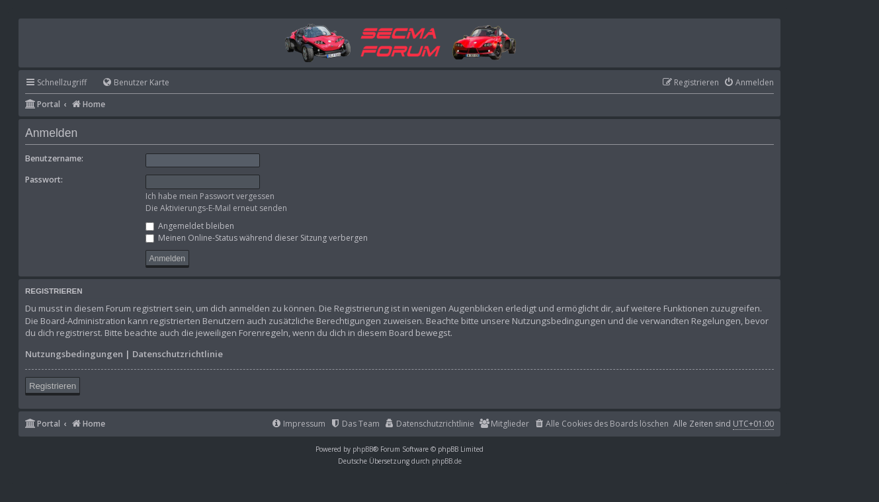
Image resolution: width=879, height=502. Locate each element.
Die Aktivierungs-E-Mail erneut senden (216, 208)
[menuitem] (129, 83)
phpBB (363, 449)
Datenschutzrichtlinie (177, 354)
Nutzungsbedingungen (74, 354)
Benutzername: (54, 158)
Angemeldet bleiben (190, 225)
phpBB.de (447, 461)
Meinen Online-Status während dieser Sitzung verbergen (257, 237)
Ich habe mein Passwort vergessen (210, 196)
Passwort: (44, 179)
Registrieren (52, 386)
